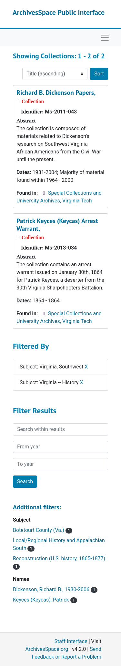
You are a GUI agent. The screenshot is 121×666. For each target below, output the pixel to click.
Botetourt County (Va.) (42, 530)
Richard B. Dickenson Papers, (56, 92)
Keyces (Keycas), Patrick (45, 600)
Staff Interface (71, 641)
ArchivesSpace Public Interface (59, 12)
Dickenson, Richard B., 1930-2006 (55, 589)
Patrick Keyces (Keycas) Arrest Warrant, (57, 225)
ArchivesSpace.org (46, 649)
